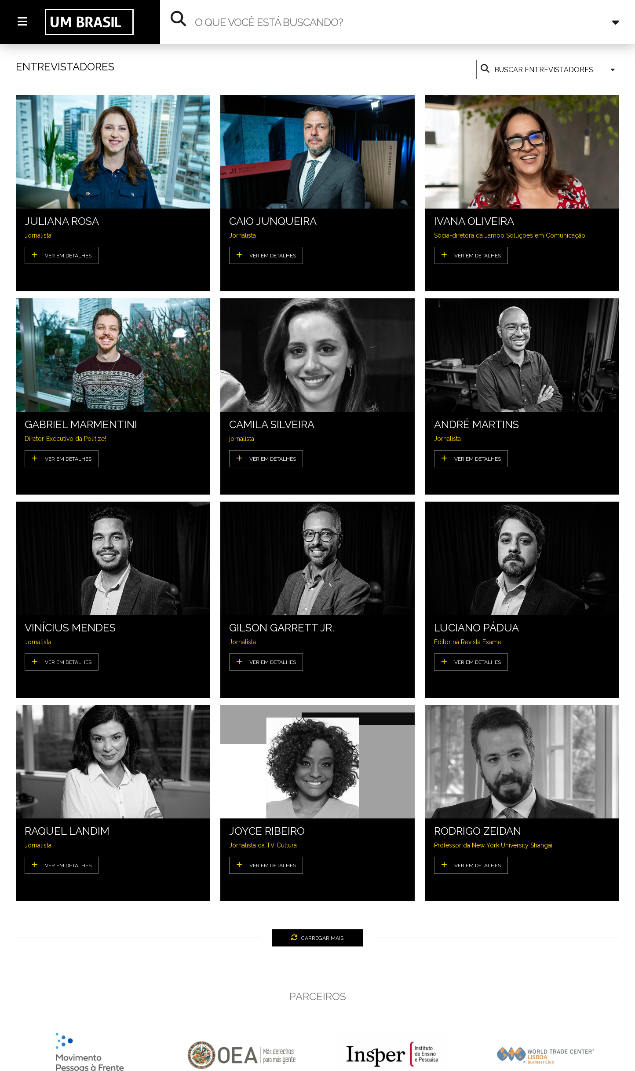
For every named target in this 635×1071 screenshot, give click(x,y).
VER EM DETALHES (61, 255)
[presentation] (21, 1059)
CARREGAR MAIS (317, 937)
